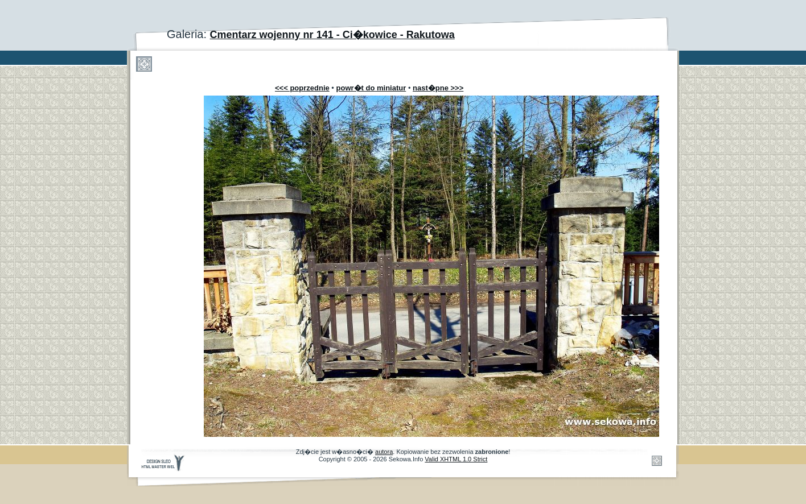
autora (384, 451)
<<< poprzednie (302, 88)
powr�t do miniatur (371, 88)
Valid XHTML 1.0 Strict (456, 459)
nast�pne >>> (438, 88)
